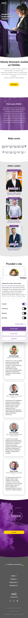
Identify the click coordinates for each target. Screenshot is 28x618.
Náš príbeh (14, 84)
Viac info (14, 532)
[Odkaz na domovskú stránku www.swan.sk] (4, 3)
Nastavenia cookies (14, 611)
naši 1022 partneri (10, 285)
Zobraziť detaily (19, 324)
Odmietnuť (14, 338)
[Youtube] (17, 601)
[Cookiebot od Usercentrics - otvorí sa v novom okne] (20, 278)
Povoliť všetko (14, 328)
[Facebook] (10, 601)
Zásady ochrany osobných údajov (14, 608)
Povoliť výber (14, 333)
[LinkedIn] (13, 601)
